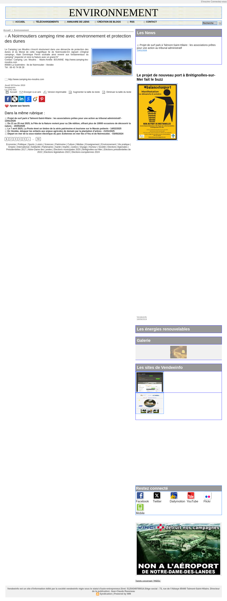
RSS (130, 22)
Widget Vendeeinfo (176, 372)
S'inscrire (205, 1)
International (23, 147)
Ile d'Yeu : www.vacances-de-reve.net (187, 394)
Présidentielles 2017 (16, 149)
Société (102, 147)
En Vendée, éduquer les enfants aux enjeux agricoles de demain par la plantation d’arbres (53, 131)
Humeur (93, 147)
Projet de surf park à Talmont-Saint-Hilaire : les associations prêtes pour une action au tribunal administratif (63, 118)
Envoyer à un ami (30, 92)
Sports (31, 144)
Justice (74, 147)
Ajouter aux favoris (20, 106)
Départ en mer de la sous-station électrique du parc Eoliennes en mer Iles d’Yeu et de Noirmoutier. (57, 133)
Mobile (140, 513)
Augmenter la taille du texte (84, 92)
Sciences (49, 144)
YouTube (192, 501)
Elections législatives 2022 (57, 152)
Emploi (12, 147)
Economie (11, 144)
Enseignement (92, 144)
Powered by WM (122, 594)
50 (38, 139)
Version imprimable (54, 92)
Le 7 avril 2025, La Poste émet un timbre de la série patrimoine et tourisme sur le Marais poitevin (56, 128)
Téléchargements (46, 22)
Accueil (18, 22)
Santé (58, 147)
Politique (22, 144)
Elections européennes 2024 (86, 152)
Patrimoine (60, 144)
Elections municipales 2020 (67, 149)
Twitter (157, 501)
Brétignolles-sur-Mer (92, 149)
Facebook (142, 501)
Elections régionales (118, 147)
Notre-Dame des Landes (40, 149)
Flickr (207, 501)
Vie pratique (124, 144)
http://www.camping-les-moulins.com (26, 79)
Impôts (65, 147)
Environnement (113, 12)
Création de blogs (107, 22)
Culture (71, 144)
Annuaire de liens (76, 22)
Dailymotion (177, 501)
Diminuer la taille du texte (116, 92)
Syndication (106, 594)
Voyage (83, 147)
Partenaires (48, 147)
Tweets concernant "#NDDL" (148, 581)
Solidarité (36, 147)
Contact (150, 22)
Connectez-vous (219, 1)
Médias (80, 144)
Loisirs (39, 144)
